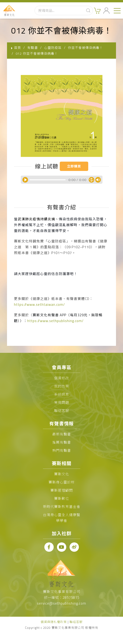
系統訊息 (61, 394)
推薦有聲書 (61, 442)
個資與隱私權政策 (54, 621)
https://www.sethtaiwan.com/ (39, 304)
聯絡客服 (61, 410)
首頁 (17, 47)
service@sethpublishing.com (61, 603)
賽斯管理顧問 (61, 490)
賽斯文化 (61, 474)
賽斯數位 (61, 498)
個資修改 (61, 378)
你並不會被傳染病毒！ (85, 47)
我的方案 (61, 386)
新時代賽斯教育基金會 (61, 506)
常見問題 (61, 402)
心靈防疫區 (53, 47)
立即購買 (74, 166)
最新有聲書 (61, 434)
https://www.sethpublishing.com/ (55, 320)
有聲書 (32, 47)
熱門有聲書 (61, 450)
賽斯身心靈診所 (62, 482)
